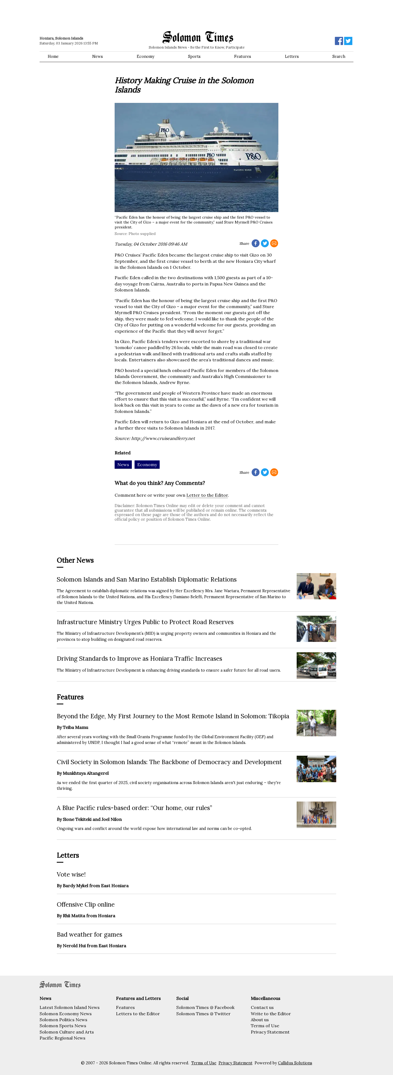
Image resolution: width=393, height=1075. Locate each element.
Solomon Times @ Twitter (203, 1013)
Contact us (262, 1007)
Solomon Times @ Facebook (205, 1007)
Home (53, 56)
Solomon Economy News (66, 1013)
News (97, 56)
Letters (292, 56)
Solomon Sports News (63, 1025)
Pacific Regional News (62, 1038)
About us (260, 1019)
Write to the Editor (271, 1013)
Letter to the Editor (207, 495)
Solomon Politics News (63, 1019)
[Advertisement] (117, 15)
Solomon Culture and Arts (67, 1032)
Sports (194, 56)
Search (338, 56)
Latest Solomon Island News (70, 1007)
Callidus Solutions (295, 1063)
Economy (145, 56)
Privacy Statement (270, 1032)
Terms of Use (265, 1025)
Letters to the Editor (138, 1013)
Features (242, 56)
